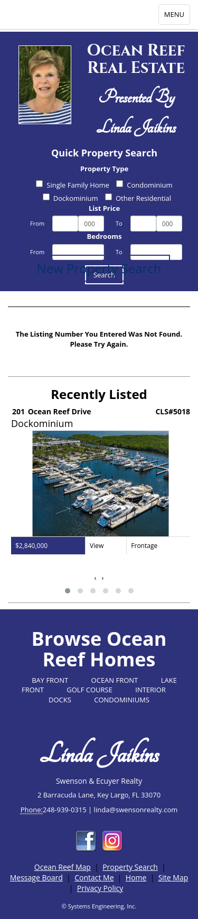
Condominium (144, 185)
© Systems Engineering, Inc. (99, 906)
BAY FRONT (50, 680)
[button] (67, 591)
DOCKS (60, 699)
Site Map (173, 877)
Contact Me (94, 877)
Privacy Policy (100, 888)
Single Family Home (72, 185)
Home (136, 877)
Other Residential (138, 198)
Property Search (130, 867)
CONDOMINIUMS (121, 699)
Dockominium (70, 198)
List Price (104, 208)
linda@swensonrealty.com (136, 809)
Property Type (104, 168)
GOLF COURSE (89, 689)
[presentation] (96, 578)
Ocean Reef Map (62, 867)
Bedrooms (104, 236)
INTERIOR (150, 689)
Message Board (36, 877)
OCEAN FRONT (114, 680)
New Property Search (99, 268)
